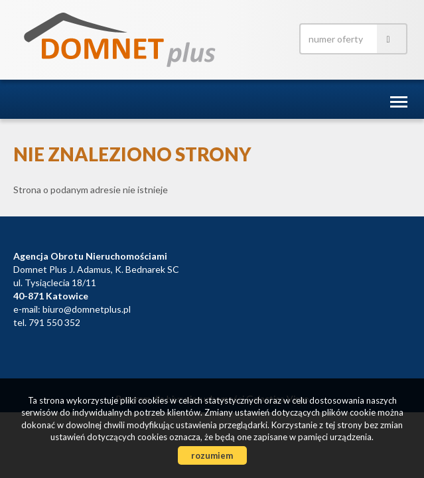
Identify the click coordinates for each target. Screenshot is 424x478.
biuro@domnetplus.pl (86, 309)
